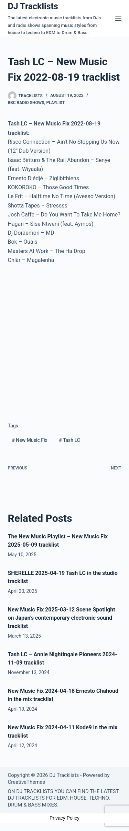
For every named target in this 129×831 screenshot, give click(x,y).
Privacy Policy (64, 818)
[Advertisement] (64, 338)
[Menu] (118, 18)
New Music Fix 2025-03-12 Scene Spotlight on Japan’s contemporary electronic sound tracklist (61, 617)
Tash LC (69, 440)
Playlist (55, 102)
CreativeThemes (26, 782)
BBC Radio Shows (26, 102)
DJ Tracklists (33, 6)
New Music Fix (29, 440)
